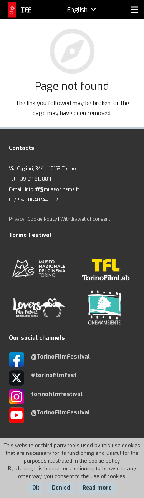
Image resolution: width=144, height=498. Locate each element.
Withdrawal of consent (85, 219)
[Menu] (134, 9)
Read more (97, 487)
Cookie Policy (42, 219)
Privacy (16, 219)
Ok (35, 487)
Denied (61, 487)
